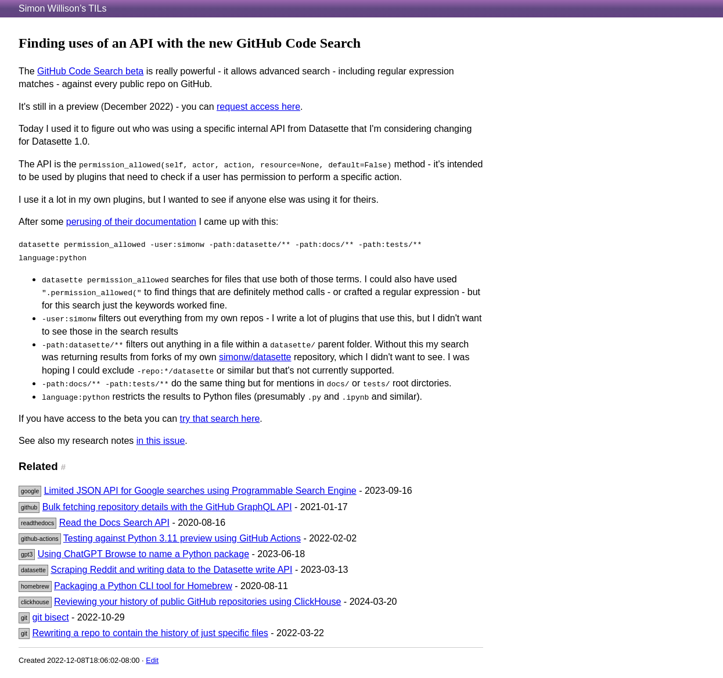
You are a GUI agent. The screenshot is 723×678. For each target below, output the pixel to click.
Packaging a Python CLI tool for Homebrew (143, 586)
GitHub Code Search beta (90, 71)
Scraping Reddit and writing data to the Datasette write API (171, 570)
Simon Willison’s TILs (62, 8)
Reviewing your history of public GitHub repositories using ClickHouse (197, 602)
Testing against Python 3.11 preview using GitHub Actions (182, 538)
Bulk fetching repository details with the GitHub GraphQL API (167, 507)
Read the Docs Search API (114, 523)
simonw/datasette (255, 357)
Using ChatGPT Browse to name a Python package (143, 554)
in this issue (160, 441)
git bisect (50, 617)
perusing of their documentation (131, 222)
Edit (152, 660)
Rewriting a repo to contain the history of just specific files (150, 633)
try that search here (220, 419)
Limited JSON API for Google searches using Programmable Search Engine (200, 491)
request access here (258, 107)
